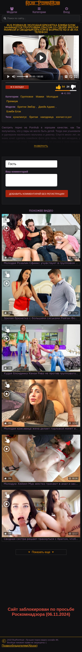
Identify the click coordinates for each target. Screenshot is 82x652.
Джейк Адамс (46, 106)
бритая (33, 116)
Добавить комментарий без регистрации (36, 194)
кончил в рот (64, 116)
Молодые (52, 96)
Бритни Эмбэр (26, 106)
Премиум (12, 101)
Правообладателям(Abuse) (20, 645)
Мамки (40, 96)
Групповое (26, 96)
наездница (47, 116)
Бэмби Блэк (13, 111)
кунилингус (20, 116)
